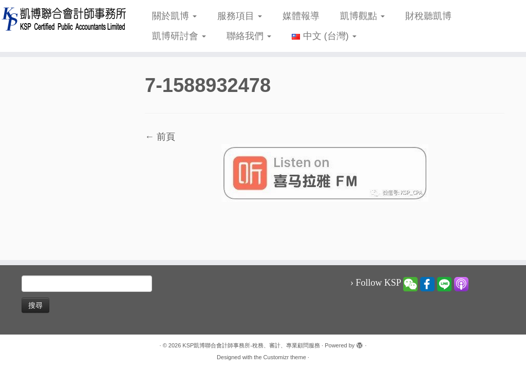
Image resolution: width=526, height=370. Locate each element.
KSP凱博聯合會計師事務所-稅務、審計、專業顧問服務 (251, 345)
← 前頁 (160, 137)
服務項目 (239, 16)
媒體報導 (301, 16)
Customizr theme (285, 357)
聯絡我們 (249, 36)
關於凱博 (174, 16)
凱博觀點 (362, 16)
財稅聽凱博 (428, 16)
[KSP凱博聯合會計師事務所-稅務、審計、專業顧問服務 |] (61, 18)
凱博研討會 (179, 36)
